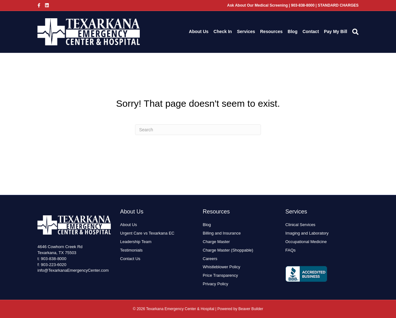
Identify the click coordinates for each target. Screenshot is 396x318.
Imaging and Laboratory (307, 233)
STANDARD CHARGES (338, 5)
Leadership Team (136, 241)
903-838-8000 (53, 258)
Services (246, 31)
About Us (198, 31)
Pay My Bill (335, 31)
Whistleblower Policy (221, 266)
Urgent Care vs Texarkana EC (147, 233)
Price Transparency (220, 275)
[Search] (354, 32)
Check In (222, 31)
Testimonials (131, 250)
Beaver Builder (250, 309)
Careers (210, 258)
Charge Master (216, 241)
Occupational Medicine (306, 241)
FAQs (291, 250)
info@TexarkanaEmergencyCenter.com (73, 270)
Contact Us (130, 258)
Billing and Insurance (222, 233)
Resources (271, 31)
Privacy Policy (215, 283)
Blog (292, 31)
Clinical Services (300, 224)
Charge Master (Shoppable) (228, 250)
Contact (311, 31)
